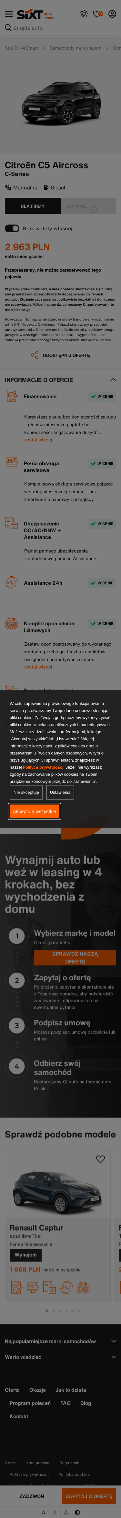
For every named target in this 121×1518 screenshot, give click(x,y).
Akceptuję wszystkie (34, 811)
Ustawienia (60, 792)
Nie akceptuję (26, 792)
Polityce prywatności (43, 767)
